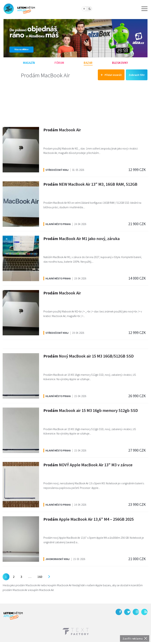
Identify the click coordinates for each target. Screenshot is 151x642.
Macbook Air (62, 130)
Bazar (88, 63)
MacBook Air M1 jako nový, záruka (81, 238)
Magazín (29, 63)
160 (39, 577)
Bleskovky (120, 63)
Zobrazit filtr (137, 75)
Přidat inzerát (111, 74)
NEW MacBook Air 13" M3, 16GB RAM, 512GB (90, 184)
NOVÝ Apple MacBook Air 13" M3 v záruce (88, 465)
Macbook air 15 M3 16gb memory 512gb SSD (90, 410)
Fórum (59, 63)
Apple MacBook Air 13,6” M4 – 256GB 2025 (88, 519)
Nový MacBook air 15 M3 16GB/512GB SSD (88, 356)
